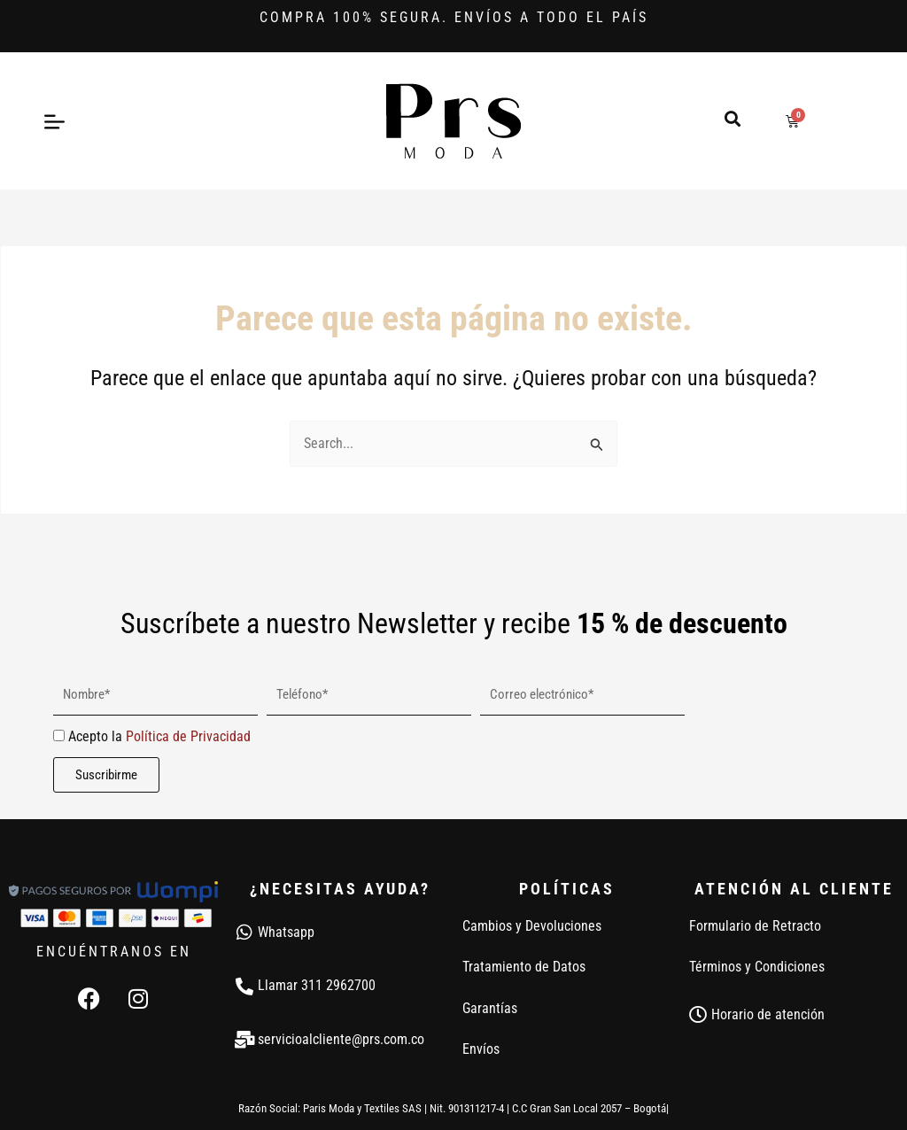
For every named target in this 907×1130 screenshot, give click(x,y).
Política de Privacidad (188, 736)
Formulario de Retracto (755, 925)
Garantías (489, 1008)
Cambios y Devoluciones (531, 925)
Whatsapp (286, 932)
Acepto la (159, 736)
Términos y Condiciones (757, 966)
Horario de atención (768, 1014)
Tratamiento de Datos (523, 966)
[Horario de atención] (698, 1015)
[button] (732, 118)
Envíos (481, 1049)
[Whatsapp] (244, 932)
